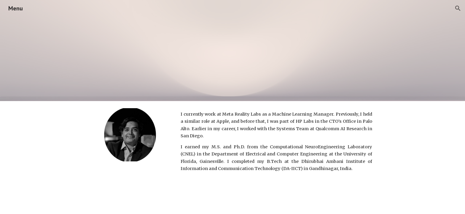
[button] (458, 8)
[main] (276, 141)
